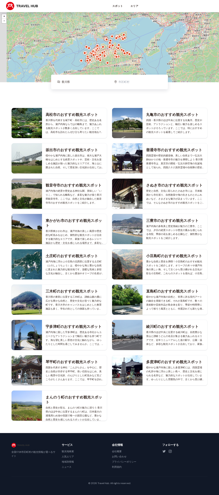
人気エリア (68, 456)
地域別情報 (68, 461)
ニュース (66, 467)
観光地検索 (68, 451)
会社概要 (117, 451)
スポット (117, 6)
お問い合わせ (119, 456)
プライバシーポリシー (124, 461)
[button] (109, 47)
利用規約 (117, 467)
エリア (134, 6)
